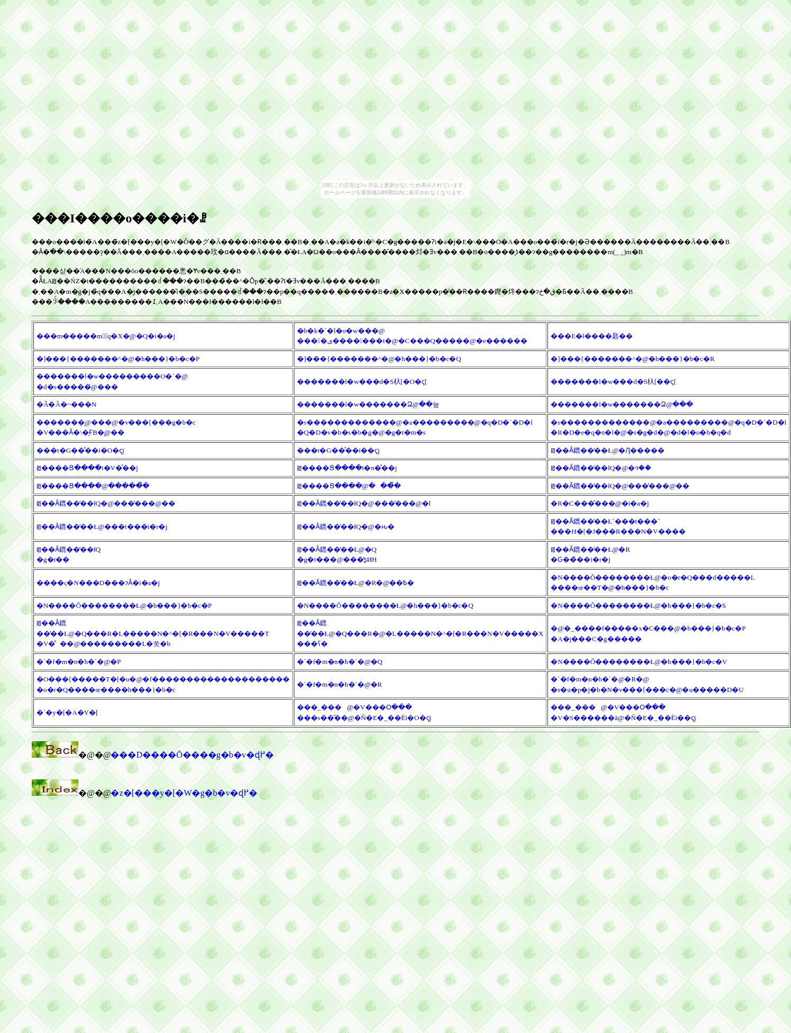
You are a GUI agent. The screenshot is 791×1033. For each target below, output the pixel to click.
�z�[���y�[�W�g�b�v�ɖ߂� (184, 792)
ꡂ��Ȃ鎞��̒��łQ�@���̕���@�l (364, 503)
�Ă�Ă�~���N (66, 404)
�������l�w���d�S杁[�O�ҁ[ (362, 381)
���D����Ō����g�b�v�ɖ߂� (192, 754)
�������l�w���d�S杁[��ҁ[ (613, 381)
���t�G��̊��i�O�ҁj (80, 450)
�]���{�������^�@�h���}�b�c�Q (379, 359)
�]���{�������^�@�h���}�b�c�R (632, 359)
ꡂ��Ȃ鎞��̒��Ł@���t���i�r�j (102, 527)
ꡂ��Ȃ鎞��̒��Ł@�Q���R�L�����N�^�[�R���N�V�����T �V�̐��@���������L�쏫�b (153, 633)
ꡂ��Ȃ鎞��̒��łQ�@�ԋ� (345, 527)
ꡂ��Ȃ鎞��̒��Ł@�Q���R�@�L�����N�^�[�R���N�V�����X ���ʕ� (420, 633)
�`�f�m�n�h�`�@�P (79, 662)
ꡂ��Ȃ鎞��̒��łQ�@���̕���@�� (620, 486)
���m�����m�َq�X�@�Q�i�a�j (106, 336)
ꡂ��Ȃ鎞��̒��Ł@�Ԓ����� (607, 450)
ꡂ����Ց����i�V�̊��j (87, 468)
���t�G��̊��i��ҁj (338, 450)
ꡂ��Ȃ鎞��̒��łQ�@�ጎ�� (601, 468)
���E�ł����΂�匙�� (592, 336)
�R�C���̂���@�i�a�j (600, 503)
